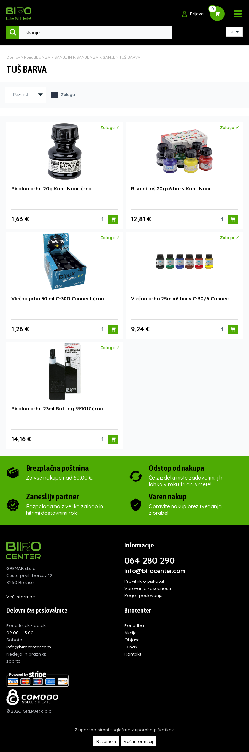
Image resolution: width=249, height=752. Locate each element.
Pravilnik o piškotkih (145, 581)
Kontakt (132, 654)
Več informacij (21, 596)
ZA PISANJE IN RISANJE (67, 57)
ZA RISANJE (104, 57)
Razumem (106, 741)
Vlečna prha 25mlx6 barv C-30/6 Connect (181, 298)
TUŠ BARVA (129, 57)
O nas (130, 646)
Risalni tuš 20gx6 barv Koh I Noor (171, 188)
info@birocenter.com (155, 571)
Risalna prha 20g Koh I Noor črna (51, 188)
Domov (13, 57)
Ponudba (32, 57)
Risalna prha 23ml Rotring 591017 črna (57, 408)
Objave (132, 639)
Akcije (130, 632)
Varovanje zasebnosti (147, 588)
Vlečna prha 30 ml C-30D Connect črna (57, 298)
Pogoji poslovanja (143, 595)
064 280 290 (149, 560)
